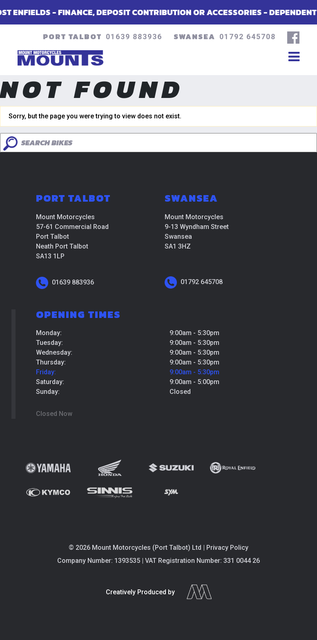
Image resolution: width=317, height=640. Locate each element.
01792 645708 (247, 36)
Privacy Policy (227, 547)
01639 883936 (134, 36)
